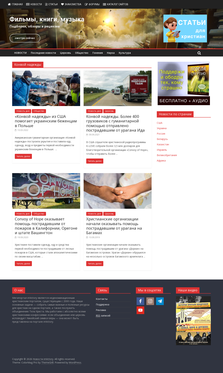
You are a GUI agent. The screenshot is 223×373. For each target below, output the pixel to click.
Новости (36, 4)
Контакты (101, 299)
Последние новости (43, 52)
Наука (111, 52)
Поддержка (102, 304)
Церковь (65, 52)
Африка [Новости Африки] (161, 160)
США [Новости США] (159, 122)
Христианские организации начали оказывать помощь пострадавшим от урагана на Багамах (114, 225)
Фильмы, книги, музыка (47, 19)
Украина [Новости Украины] (162, 128)
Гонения (98, 52)
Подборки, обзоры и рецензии (35, 26)
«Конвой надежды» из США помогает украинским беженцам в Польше (46, 121)
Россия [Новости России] (161, 133)
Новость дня (23, 111)
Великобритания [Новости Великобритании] (167, 155)
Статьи (53, 4)
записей (103, 315)
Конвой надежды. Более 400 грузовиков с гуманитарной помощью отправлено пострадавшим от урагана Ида (115, 123)
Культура (125, 52)
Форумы (94, 4)
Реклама (101, 310)
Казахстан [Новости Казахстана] (163, 144)
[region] (111, 28)
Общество (81, 52)
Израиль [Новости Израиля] (162, 149)
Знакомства (73, 4)
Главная (17, 4)
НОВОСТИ (20, 52)
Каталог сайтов (117, 4)
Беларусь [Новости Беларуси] (162, 139)
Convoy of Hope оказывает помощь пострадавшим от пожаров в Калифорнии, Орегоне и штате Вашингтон (46, 225)
